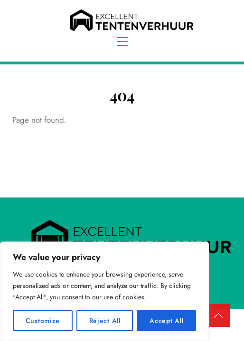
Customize (43, 320)
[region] (104, 291)
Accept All (166, 320)
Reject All (105, 320)
